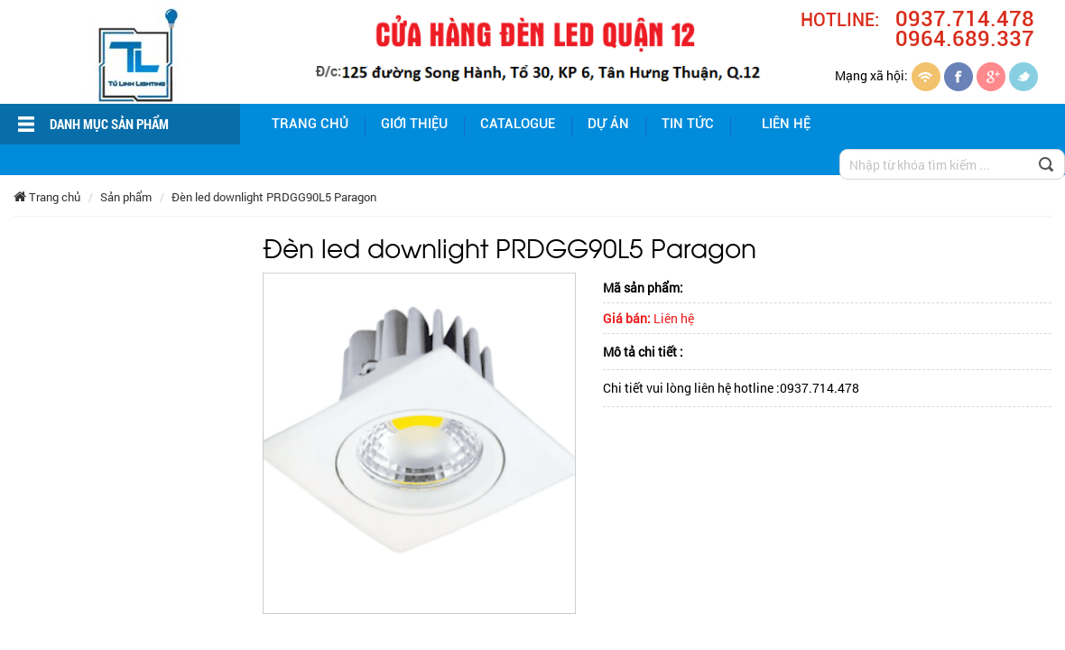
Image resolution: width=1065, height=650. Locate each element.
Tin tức (688, 124)
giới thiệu (414, 124)
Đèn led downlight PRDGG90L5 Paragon (273, 197)
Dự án (608, 124)
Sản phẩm (126, 197)
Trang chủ (310, 124)
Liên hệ (786, 124)
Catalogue (517, 124)
